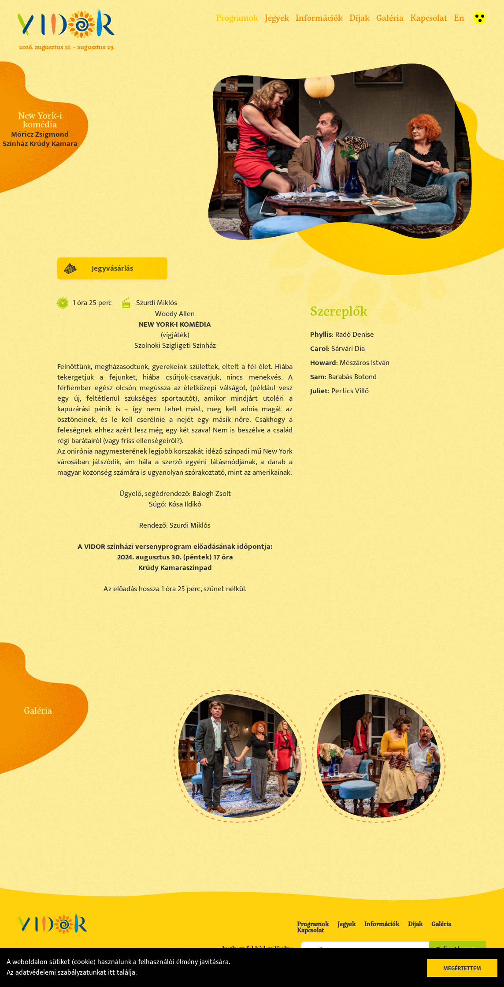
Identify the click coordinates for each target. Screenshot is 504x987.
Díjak (359, 17)
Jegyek (277, 17)
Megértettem (462, 968)
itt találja (121, 973)
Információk (319, 17)
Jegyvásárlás (112, 268)
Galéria (390, 17)
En (459, 17)
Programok (237, 17)
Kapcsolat (428, 17)
